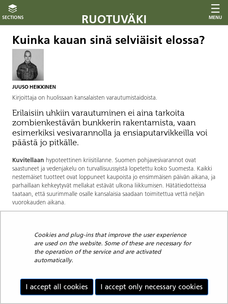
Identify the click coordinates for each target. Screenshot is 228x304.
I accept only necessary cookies (152, 286)
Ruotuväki (114, 19)
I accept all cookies (57, 286)
